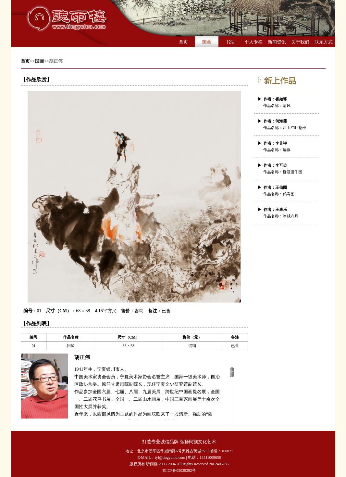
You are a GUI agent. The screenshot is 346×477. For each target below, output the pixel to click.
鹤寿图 (288, 194)
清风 (286, 105)
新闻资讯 (277, 42)
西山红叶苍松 (294, 127)
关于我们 (300, 42)
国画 (206, 41)
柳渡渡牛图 (292, 172)
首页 (183, 42)
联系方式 (324, 42)
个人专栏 (253, 42)
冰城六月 (290, 216)
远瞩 (286, 150)
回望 (71, 345)
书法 (230, 42)
